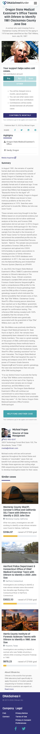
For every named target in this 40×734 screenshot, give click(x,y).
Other (20, 84)
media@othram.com (10, 448)
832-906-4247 (9, 439)
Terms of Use (21, 716)
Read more (9, 689)
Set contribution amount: (13, 74)
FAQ (4, 713)
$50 (20, 78)
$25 (8, 78)
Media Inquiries (9, 158)
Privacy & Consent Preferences (23, 721)
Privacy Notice (22, 713)
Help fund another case (20, 414)
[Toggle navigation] (35, 3)
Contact (6, 716)
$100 (31, 78)
